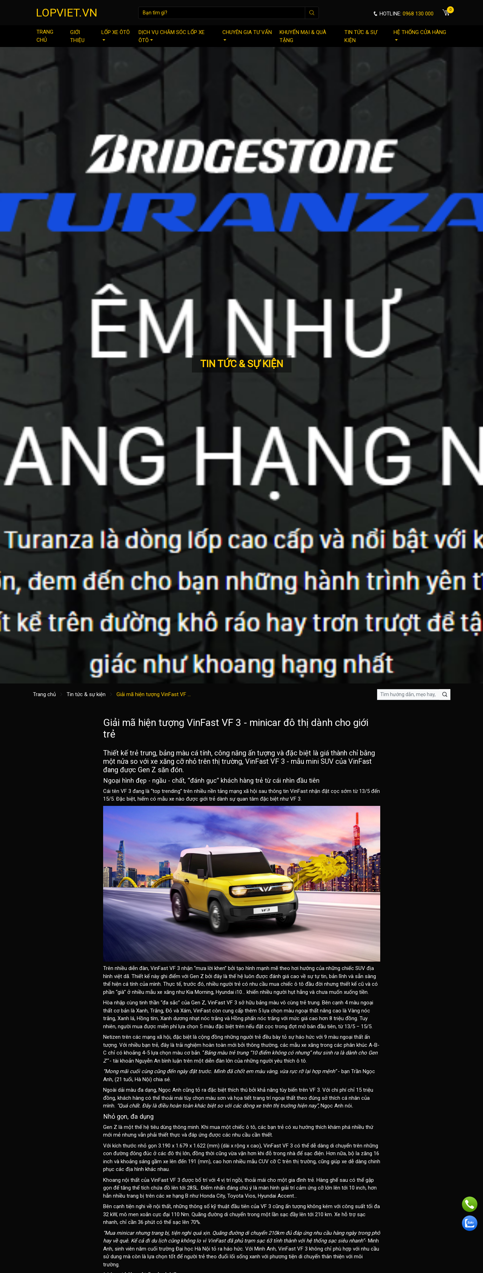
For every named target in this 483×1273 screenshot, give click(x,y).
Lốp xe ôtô (115, 35)
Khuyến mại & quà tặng (303, 36)
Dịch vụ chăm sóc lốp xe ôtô (171, 36)
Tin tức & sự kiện (360, 36)
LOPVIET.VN (67, 12)
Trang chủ (44, 36)
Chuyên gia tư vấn (247, 35)
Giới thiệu (77, 36)
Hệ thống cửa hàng (420, 35)
